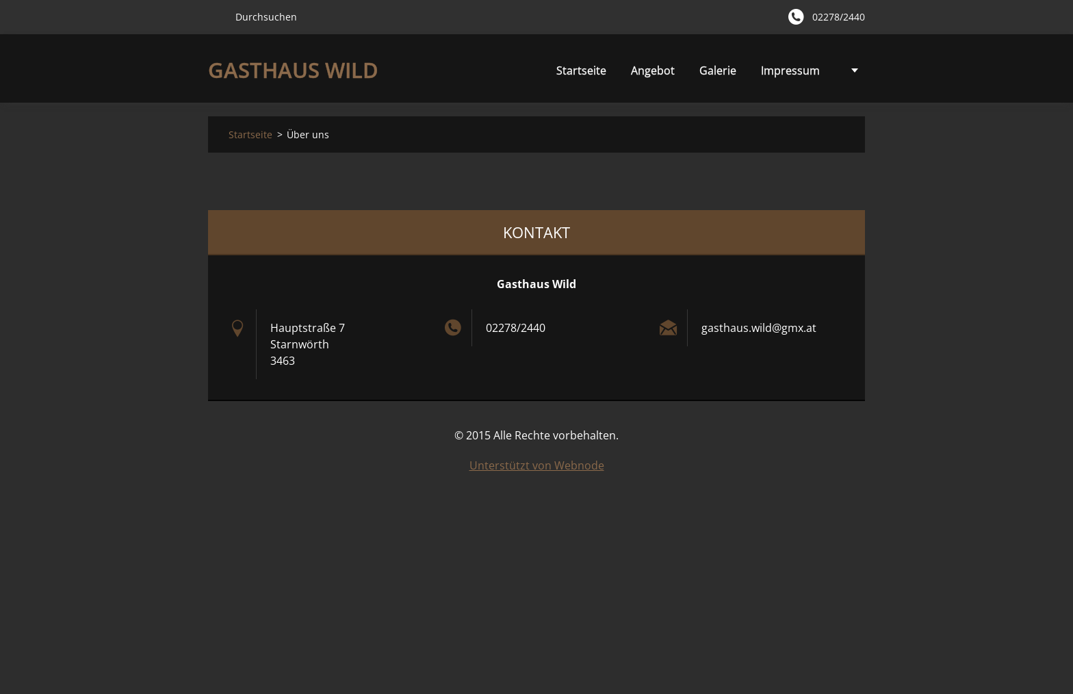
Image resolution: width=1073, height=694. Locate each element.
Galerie (645, 70)
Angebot (580, 74)
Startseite (509, 70)
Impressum (717, 70)
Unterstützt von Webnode (536, 465)
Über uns (796, 70)
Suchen (216, 16)
